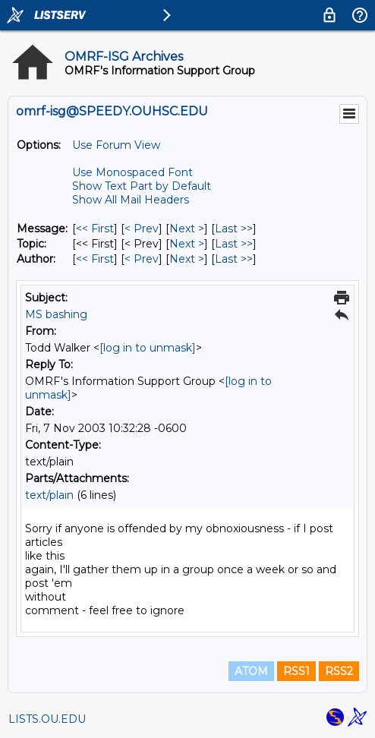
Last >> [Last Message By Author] (234, 259)
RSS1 (296, 671)
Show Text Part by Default (141, 186)
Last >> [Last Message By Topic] (234, 244)
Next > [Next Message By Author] (186, 259)
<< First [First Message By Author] (95, 259)
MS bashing (56, 314)
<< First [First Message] (95, 228)
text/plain (49, 495)
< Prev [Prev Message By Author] (141, 259)
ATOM (251, 671)
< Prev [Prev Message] (141, 228)
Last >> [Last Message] (234, 228)
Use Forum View (116, 145)
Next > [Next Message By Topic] (186, 244)
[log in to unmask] (147, 348)
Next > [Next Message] (186, 228)
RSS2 (339, 671)
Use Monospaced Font (132, 172)
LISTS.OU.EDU (47, 719)
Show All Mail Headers (130, 200)
